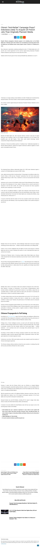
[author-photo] (20, 485)
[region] (20, 13)
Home (2, 24)
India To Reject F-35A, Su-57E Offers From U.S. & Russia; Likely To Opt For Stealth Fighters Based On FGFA (9, 473)
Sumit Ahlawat (5, 34)
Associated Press (11, 316)
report (23, 261)
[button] (3, 2)
